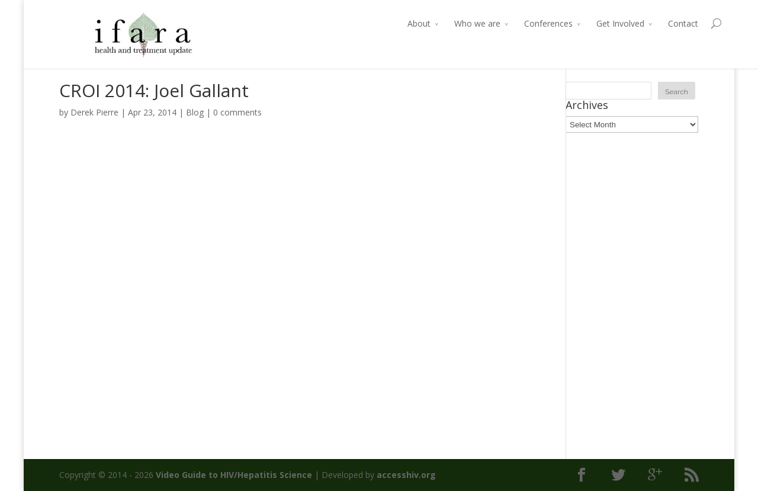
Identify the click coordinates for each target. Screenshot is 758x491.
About (395, 23)
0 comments (237, 112)
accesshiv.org (406, 474)
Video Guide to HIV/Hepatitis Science (234, 474)
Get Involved (597, 23)
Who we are (454, 23)
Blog (195, 112)
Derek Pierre (94, 112)
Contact (660, 23)
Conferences (525, 23)
